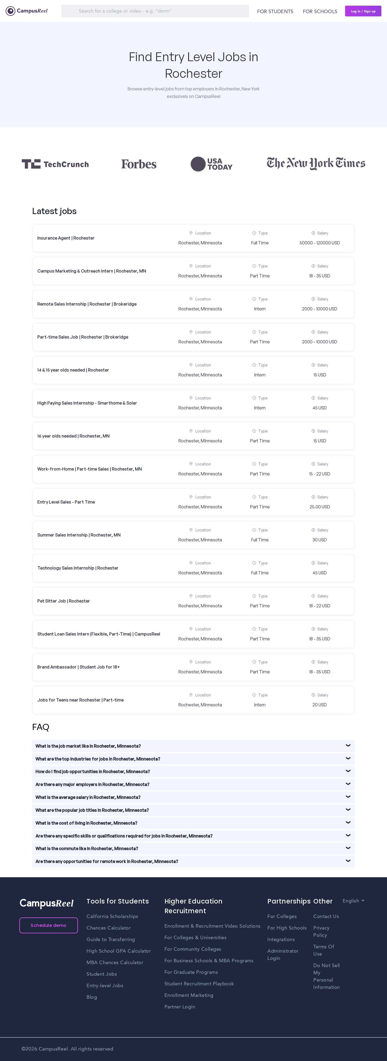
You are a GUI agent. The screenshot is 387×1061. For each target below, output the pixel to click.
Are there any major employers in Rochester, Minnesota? (92, 784)
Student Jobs (102, 974)
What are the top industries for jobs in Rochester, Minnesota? (97, 759)
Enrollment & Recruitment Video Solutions (212, 926)
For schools (320, 11)
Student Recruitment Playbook (199, 984)
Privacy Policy (321, 932)
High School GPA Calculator (119, 951)
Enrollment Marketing (189, 995)
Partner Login (179, 1007)
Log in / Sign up (363, 11)
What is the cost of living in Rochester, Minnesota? (86, 823)
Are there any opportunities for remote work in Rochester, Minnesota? (106, 861)
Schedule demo (49, 925)
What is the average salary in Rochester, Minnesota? (88, 797)
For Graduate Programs (191, 972)
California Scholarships (112, 916)
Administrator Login (283, 955)
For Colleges (282, 916)
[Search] (155, 11)
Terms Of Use (323, 951)
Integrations (281, 939)
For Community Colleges (192, 949)
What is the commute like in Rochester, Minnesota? (86, 848)
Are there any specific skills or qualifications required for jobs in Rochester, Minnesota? (124, 836)
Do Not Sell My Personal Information (326, 976)
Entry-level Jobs (105, 985)
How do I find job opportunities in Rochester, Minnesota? (92, 771)
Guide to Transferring (111, 939)
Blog (92, 997)
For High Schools (287, 928)
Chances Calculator (109, 928)
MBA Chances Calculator (115, 962)
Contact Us (326, 916)
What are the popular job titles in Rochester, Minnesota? (92, 810)
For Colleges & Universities (195, 937)
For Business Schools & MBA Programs (209, 961)
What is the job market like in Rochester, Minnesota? (88, 746)
